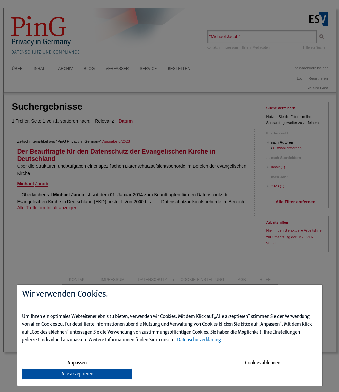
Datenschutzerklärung (199, 340)
